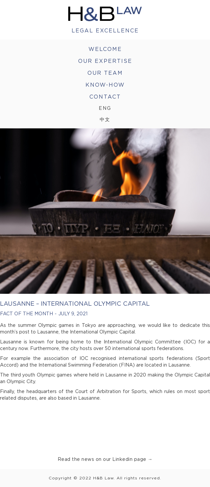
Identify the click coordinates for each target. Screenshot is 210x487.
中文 (105, 119)
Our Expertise (105, 61)
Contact (105, 97)
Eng (105, 108)
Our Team (105, 73)
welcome (105, 49)
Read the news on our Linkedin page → (105, 459)
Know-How (105, 85)
